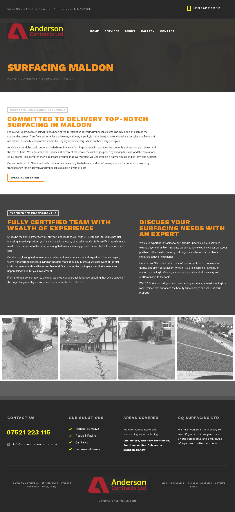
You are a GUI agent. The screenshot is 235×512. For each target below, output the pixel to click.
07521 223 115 (28, 432)
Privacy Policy (48, 486)
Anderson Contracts (125, 501)
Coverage (29, 78)
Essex (165, 483)
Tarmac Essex (177, 483)
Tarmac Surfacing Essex (200, 483)
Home (11, 78)
